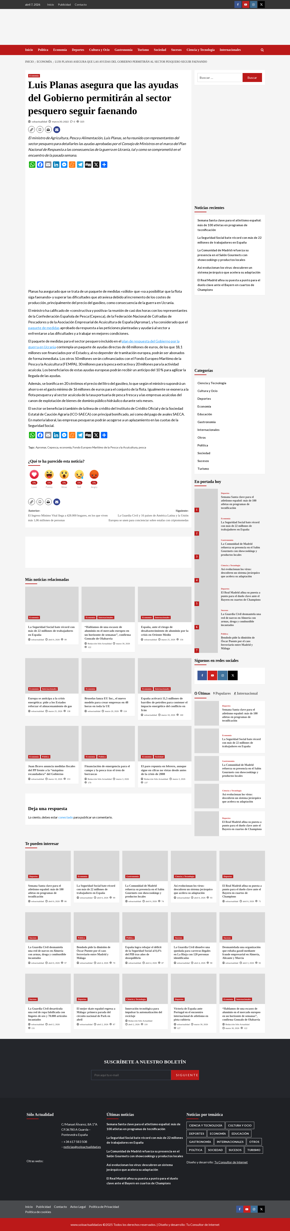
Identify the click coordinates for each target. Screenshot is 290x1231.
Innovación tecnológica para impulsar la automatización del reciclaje (143, 1012)
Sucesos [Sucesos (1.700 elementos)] (235, 1150)
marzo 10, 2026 (55, 779)
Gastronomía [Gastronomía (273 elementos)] (200, 1141)
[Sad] (79, 477)
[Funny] (49, 477)
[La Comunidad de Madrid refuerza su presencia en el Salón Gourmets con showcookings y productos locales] (206, 547)
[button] (31, 129)
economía (66, 447)
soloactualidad (39, 121)
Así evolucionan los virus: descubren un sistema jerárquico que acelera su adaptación (228, 270)
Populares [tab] (223, 693)
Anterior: (68, 516)
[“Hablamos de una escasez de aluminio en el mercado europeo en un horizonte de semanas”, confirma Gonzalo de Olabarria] (108, 604)
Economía (60, 49)
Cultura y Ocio (99, 49)
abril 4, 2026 (102, 963)
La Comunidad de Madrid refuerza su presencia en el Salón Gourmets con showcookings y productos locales (223, 255)
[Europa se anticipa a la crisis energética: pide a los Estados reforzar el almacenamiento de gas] (52, 676)
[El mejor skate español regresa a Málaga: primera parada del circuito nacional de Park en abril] (96, 989)
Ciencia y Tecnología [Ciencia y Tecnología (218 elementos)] (205, 1125)
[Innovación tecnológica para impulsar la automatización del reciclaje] (145, 989)
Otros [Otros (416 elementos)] (254, 1141)
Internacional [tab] (247, 693)
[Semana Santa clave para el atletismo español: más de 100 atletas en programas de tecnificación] (206, 500)
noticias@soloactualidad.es (82, 1147)
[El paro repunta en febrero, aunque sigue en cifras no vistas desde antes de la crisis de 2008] (164, 743)
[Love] (34, 477)
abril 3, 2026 (248, 963)
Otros (201, 437)
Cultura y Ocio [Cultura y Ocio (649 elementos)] (240, 1125)
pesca (142, 447)
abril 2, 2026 (54, 1024)
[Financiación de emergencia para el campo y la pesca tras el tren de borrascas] (108, 743)
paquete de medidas (44, 328)
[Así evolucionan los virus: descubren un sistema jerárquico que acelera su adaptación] (206, 570)
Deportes (78, 49)
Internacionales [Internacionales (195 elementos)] (230, 1141)
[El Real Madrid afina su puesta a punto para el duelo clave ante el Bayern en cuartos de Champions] (206, 594)
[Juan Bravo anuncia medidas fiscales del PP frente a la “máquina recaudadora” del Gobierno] (52, 743)
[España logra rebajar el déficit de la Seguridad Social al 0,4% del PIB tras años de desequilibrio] (145, 927)
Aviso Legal (78, 1206)
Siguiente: (148, 516)
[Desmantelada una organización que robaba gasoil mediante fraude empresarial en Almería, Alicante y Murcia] (242, 927)
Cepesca (52, 447)
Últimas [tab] (203, 693)
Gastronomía (123, 49)
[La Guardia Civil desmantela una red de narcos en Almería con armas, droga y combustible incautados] (206, 617)
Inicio (50, 4)
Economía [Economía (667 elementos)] (218, 1133)
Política (43, 49)
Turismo (143, 49)
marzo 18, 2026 (168, 715)
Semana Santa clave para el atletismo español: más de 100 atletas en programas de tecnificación (229, 225)
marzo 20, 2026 (112, 711)
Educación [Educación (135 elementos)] (240, 1133)
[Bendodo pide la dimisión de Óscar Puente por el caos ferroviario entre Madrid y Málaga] (206, 641)
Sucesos (176, 49)
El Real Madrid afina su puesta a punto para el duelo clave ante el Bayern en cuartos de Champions (228, 284)
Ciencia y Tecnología (201, 49)
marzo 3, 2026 (122, 779)
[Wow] (64, 477)
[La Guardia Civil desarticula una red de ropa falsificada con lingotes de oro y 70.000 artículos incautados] (48, 989)
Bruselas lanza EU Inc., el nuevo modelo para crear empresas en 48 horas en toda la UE (106, 702)
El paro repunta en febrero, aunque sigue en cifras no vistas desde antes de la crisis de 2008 (163, 770)
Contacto (81, 4)
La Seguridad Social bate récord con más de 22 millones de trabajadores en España (51, 630)
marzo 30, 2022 (60, 121)
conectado (65, 817)
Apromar (41, 447)
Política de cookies (38, 1212)
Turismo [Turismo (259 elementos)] (253, 1150)
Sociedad (160, 49)
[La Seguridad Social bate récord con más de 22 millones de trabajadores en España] (52, 604)
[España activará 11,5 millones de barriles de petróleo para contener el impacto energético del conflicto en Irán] (164, 676)
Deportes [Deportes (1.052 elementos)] (196, 1133)
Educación (204, 414)
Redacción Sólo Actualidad (100, 643)
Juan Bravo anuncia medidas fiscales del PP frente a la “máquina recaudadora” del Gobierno (51, 770)
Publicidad (64, 4)
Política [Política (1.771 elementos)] (195, 1150)
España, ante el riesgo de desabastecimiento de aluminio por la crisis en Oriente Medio (164, 630)
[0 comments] (72, 121)
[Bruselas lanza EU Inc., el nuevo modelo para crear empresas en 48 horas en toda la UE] (108, 676)
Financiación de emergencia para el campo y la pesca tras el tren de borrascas (107, 770)
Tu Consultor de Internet (231, 1162)
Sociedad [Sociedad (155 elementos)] (215, 1150)
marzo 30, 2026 (123, 643)
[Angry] (94, 477)
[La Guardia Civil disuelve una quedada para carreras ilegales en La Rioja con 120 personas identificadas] (193, 927)
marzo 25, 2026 (168, 639)
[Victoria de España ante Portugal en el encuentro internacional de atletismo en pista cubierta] (193, 989)
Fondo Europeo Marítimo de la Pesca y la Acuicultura (105, 447)
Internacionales (230, 49)
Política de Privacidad (104, 1206)
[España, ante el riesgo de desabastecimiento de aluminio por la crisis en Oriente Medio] (164, 604)
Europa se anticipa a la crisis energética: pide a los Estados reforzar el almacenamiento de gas (50, 702)
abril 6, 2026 (54, 639)
